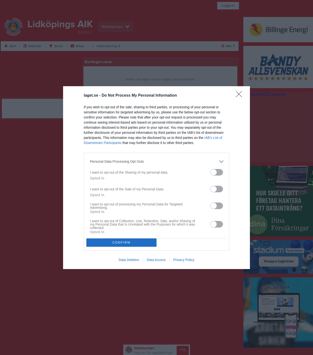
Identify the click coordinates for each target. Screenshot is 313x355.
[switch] (216, 172)
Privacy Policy (183, 260)
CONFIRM (121, 242)
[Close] (240, 95)
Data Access (156, 260)
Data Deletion (129, 260)
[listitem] (156, 161)
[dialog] (156, 177)
